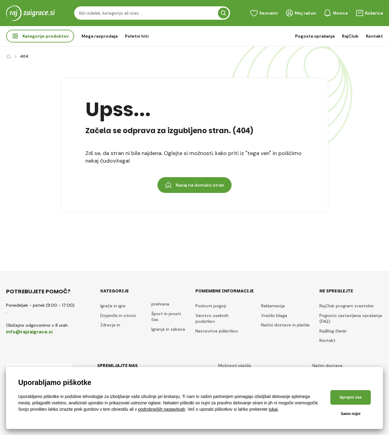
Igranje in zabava (168, 329)
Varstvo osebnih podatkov (212, 318)
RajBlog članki (332, 331)
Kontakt (374, 36)
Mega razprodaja (99, 36)
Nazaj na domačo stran (194, 185)
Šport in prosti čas (166, 316)
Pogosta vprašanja (315, 36)
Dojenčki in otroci (118, 315)
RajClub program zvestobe (346, 306)
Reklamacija (273, 306)
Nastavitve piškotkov (216, 331)
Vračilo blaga (274, 315)
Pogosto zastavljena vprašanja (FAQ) (350, 318)
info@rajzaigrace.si (29, 332)
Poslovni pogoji (210, 306)
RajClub (350, 36)
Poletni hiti (137, 36)
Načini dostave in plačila (285, 325)
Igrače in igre (113, 306)
